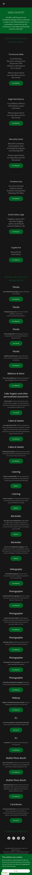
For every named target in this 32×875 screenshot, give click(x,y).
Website (16, 486)
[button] (3, 3)
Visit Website (16, 83)
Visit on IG (16, 730)
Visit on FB (16, 343)
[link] (8, 838)
